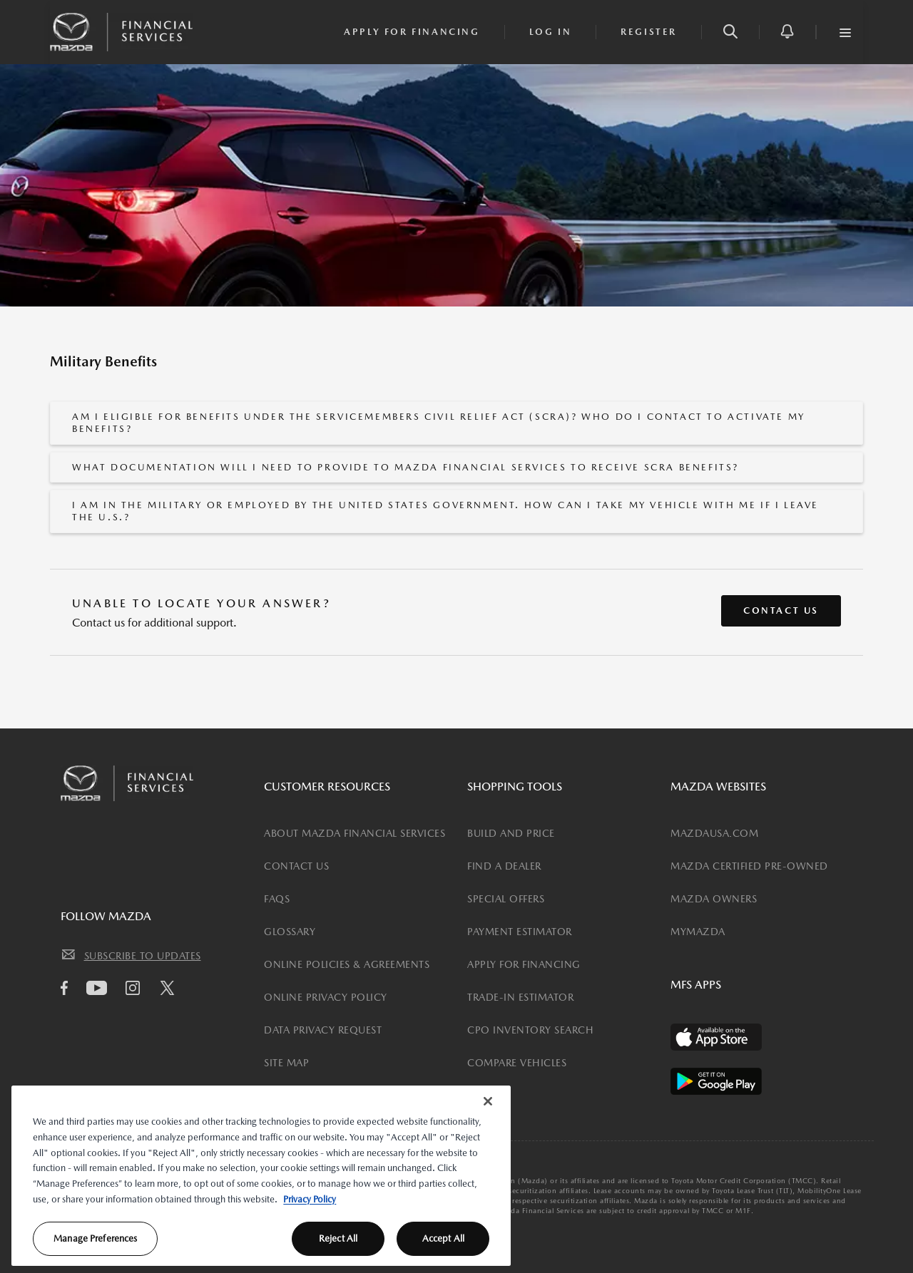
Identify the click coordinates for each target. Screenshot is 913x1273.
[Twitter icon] (170, 990)
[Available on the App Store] (716, 1037)
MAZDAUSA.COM (714, 833)
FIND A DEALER (504, 866)
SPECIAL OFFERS (505, 898)
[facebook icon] (68, 988)
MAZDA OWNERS (713, 898)
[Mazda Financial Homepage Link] (121, 30)
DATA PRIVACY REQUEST (323, 1030)
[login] (550, 32)
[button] (730, 32)
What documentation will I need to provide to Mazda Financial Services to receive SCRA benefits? (405, 467)
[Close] (488, 1101)
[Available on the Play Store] (716, 1081)
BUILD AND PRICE (511, 833)
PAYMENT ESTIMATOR (519, 931)
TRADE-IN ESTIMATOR (520, 997)
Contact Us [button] (781, 610)
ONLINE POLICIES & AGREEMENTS (346, 964)
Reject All (338, 1238)
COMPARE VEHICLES (516, 1062)
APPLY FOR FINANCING (524, 964)
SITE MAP (286, 1062)
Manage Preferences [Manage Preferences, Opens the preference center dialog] (95, 1238)
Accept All (443, 1238)
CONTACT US (296, 866)
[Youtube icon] (100, 988)
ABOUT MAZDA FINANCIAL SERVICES (354, 833)
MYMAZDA (697, 931)
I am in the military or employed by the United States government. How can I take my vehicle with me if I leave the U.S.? (445, 511)
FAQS (277, 898)
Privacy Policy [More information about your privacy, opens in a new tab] (309, 1199)
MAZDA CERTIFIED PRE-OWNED (749, 866)
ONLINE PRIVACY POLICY (325, 997)
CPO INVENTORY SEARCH (530, 1030)
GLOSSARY (289, 931)
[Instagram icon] (136, 988)
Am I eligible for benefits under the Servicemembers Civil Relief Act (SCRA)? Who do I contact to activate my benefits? (438, 422)
